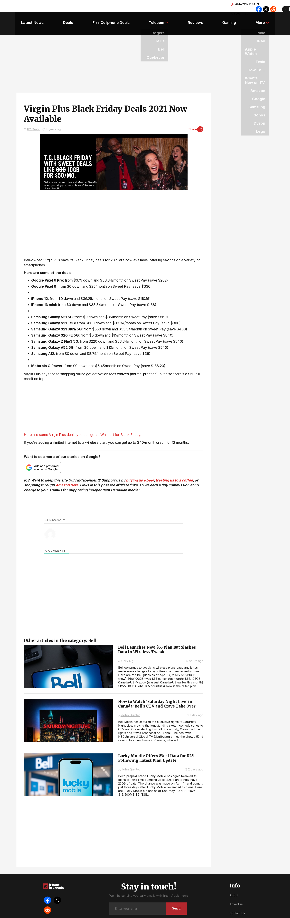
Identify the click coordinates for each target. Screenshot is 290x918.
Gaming (233, 17)
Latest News (26, 17)
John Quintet (130, 705)
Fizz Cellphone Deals (108, 17)
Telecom (156, 17)
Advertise (236, 894)
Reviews (197, 17)
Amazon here (66, 475)
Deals (64, 17)
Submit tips (225, 6)
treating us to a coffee (174, 470)
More (266, 17)
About (234, 885)
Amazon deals (198, 6)
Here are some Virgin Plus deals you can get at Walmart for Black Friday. (82, 424)
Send (175, 897)
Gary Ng (127, 651)
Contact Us (237, 903)
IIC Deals (33, 118)
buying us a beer (140, 470)
